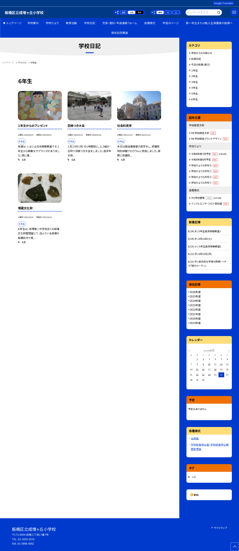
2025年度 (195, 296)
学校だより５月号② (204, 177)
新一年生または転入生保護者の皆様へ (209, 23)
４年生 (194, 87)
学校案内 (33, 23)
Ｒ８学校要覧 (206, 197)
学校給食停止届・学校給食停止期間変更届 (210, 447)
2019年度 (195, 323)
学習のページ (171, 23)
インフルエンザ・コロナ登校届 (210, 203)
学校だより (52, 23)
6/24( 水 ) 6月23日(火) (200, 238)
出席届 (195, 438)
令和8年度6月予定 (204, 159)
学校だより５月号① (204, 182)
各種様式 (149, 23)
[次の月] (229, 350)
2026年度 (195, 292)
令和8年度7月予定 (208, 153)
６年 (24, 159)
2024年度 (195, 301)
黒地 (139, 12)
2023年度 (195, 305)
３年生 (194, 82)
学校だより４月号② (204, 165)
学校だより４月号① (204, 171)
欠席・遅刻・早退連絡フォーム (119, 23)
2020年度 (195, 318)
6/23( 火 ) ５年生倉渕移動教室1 (204, 246)
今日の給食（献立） (201, 64)
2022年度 (195, 309)
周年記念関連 (119, 33)
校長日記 (196, 58)
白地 (131, 12)
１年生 (194, 70)
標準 (160, 12)
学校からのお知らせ (201, 53)
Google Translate (223, 3)
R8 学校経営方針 (203, 133)
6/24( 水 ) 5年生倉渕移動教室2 (204, 231)
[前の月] (189, 350)
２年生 (194, 76)
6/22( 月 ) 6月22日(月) (200, 254)
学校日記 (89, 23)
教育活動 (71, 23)
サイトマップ (220, 528)
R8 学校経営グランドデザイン (209, 138)
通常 (123, 12)
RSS (196, 495)
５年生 (194, 93)
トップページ (14, 23)
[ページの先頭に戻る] (235, 547)
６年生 (194, 99)
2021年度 (195, 314)
